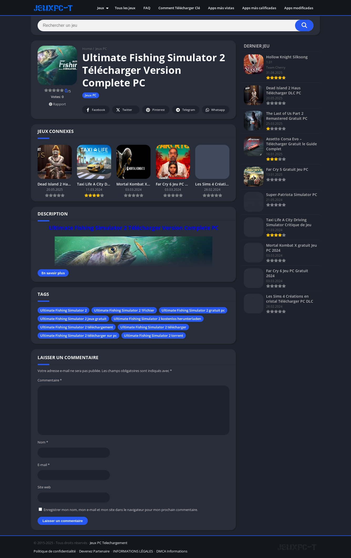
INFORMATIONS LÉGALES (133, 551)
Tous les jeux (125, 8)
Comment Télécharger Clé (179, 8)
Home (87, 48)
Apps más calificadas (259, 8)
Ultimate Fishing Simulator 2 (63, 310)
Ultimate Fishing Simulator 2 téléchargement (76, 327)
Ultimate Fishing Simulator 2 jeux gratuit (73, 318)
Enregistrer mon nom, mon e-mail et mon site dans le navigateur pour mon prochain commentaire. (121, 509)
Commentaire (50, 380)
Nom (43, 442)
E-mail (44, 464)
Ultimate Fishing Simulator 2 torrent (153, 335)
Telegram (185, 109)
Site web (44, 487)
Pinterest (155, 109)
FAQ (146, 8)
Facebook (95, 109)
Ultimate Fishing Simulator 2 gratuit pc (193, 310)
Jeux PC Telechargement (108, 542)
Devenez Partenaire (94, 551)
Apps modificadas (298, 8)
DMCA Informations (171, 551)
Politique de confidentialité (55, 551)
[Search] (175, 25)
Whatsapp (215, 109)
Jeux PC (101, 48)
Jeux (100, 8)
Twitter (123, 109)
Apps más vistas (221, 8)
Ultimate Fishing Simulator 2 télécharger (153, 327)
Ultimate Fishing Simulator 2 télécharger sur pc (78, 335)
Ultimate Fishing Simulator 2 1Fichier (124, 310)
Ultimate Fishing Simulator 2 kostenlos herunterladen (157, 318)
